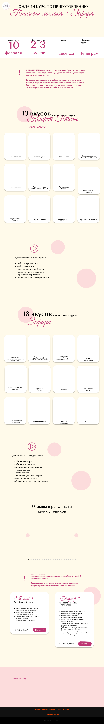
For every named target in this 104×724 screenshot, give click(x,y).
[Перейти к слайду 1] (28, 559)
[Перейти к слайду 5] (35, 559)
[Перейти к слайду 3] (31, 559)
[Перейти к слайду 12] (48, 559)
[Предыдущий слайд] (28, 535)
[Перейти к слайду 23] (68, 559)
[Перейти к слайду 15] (53, 559)
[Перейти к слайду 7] (39, 559)
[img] (89, 677)
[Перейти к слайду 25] (72, 559)
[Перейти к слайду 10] (44, 559)
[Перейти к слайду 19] (61, 559)
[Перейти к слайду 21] (64, 559)
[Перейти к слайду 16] (55, 559)
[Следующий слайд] (76, 535)
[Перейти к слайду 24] (70, 559)
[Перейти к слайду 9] (42, 559)
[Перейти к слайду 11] (46, 559)
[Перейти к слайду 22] (66, 559)
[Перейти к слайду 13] (50, 559)
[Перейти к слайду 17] (57, 559)
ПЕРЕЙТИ (84, 643)
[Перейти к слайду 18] (59, 559)
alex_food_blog (19, 678)
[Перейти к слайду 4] (33, 559)
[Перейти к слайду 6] (37, 559)
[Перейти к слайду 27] (75, 559)
